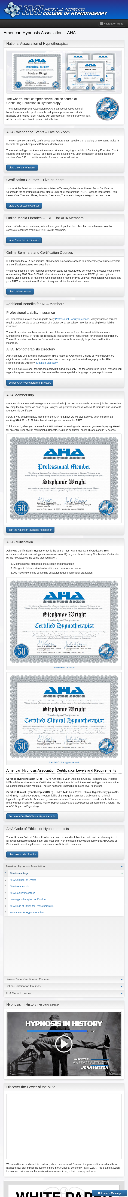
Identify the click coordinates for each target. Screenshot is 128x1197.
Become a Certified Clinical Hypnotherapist (32, 816)
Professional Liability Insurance (72, 319)
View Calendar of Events (22, 167)
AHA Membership (19, 886)
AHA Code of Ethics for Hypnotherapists (31, 906)
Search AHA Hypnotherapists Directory (30, 382)
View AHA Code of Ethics (22, 854)
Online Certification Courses (23, 926)
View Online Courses (20, 291)
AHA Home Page (19, 873)
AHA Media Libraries (18, 933)
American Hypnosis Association (25, 866)
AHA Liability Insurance (22, 893)
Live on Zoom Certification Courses (27, 919)
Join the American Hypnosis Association (30, 529)
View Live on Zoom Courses (24, 205)
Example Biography (47, 362)
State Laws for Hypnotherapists (27, 912)
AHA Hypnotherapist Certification (28, 899)
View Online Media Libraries (24, 240)
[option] (64, 72)
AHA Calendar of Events (23, 879)
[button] (15, 71)
